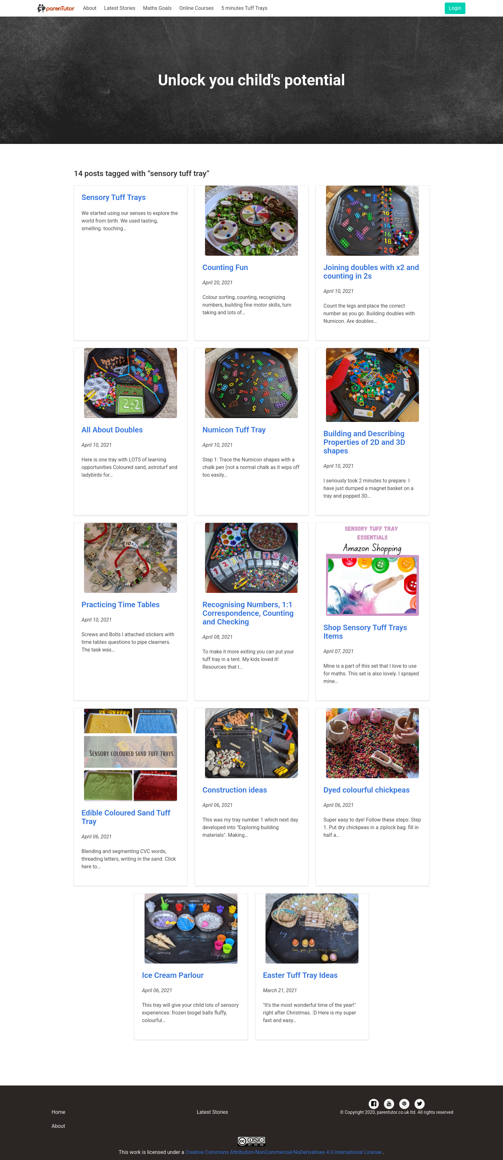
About (89, 8)
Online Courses (196, 8)
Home (58, 1112)
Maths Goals (157, 8)
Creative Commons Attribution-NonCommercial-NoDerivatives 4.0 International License (284, 1152)
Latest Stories (119, 8)
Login (455, 8)
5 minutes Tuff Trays (244, 8)
